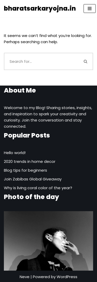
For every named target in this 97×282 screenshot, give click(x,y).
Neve (24, 276)
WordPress (67, 276)
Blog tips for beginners (25, 170)
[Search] (41, 61)
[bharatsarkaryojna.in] (40, 8)
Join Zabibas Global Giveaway (33, 179)
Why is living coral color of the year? (38, 187)
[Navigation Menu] (90, 8)
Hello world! (15, 152)
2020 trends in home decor (29, 161)
